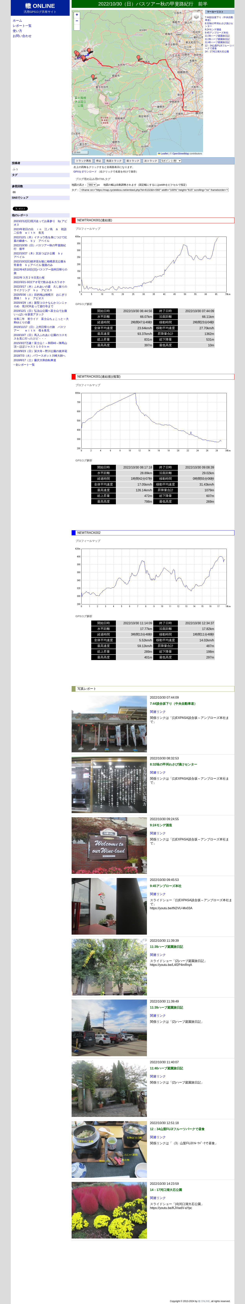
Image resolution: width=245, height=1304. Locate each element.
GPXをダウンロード (85, 171)
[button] (138, 58)
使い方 (17, 30)
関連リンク (158, 711)
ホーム (17, 20)
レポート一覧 (22, 25)
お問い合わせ (22, 36)
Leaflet (163, 153)
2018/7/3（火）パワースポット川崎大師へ (40, 355)
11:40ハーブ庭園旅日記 (217, 42)
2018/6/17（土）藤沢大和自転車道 (35, 360)
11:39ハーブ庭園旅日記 (217, 35)
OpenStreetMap (180, 153)
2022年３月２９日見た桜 (29, 277)
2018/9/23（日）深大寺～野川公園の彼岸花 (40, 351)
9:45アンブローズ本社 (216, 32)
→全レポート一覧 (24, 364)
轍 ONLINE (204, 1301)
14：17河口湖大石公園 (217, 51)
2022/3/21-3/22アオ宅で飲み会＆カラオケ (39, 282)
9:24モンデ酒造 (213, 29)
